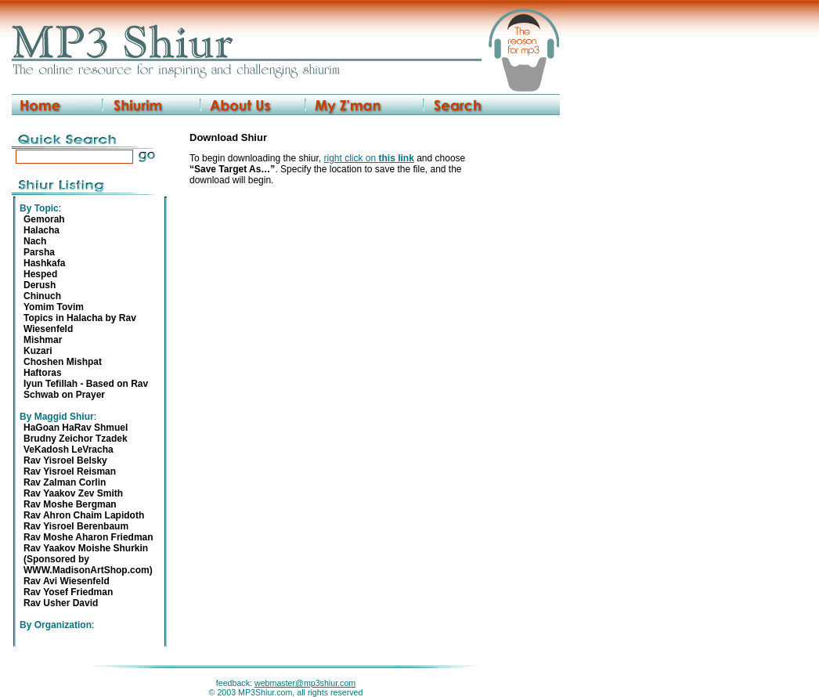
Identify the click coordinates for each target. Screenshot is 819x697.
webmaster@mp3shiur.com (304, 683)
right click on (368, 158)
